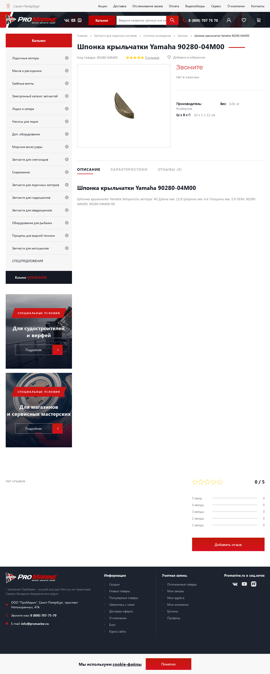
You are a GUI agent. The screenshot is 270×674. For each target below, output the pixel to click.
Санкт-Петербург (26, 6)
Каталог (31, 277)
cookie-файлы (127, 664)
